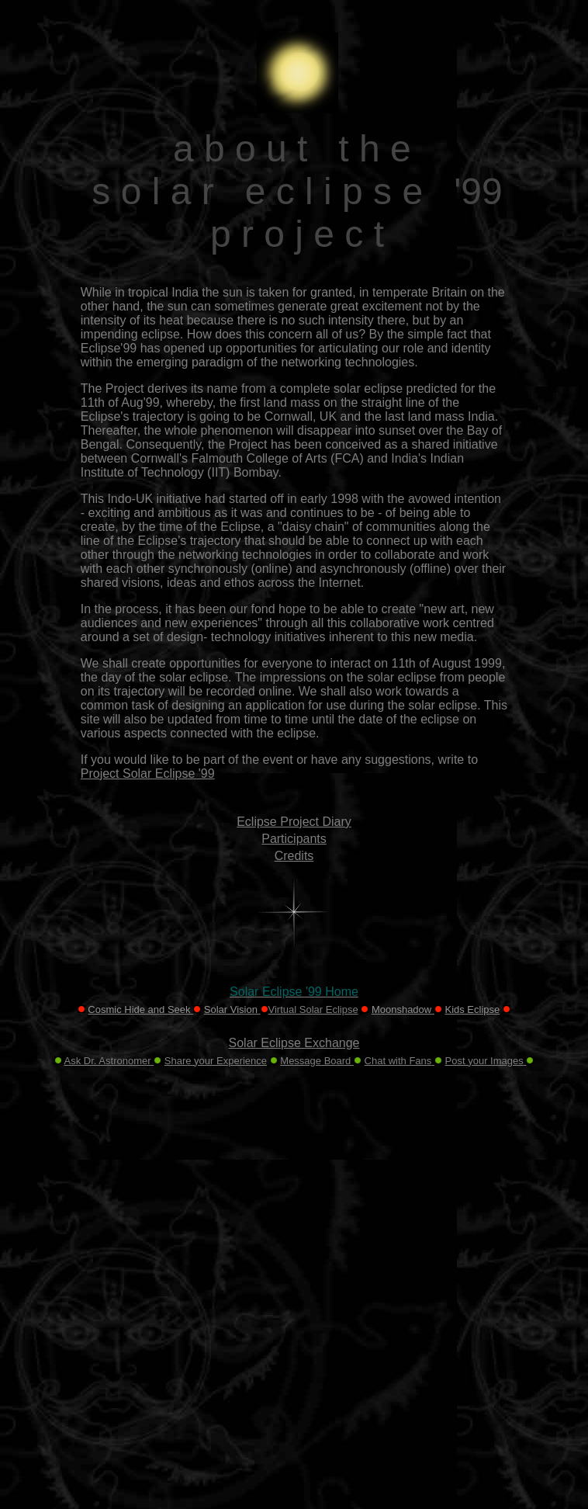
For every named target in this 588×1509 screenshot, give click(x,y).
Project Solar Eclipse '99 (148, 773)
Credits (294, 855)
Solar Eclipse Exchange (294, 1042)
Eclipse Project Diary (294, 821)
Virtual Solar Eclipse (313, 1009)
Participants (294, 838)
